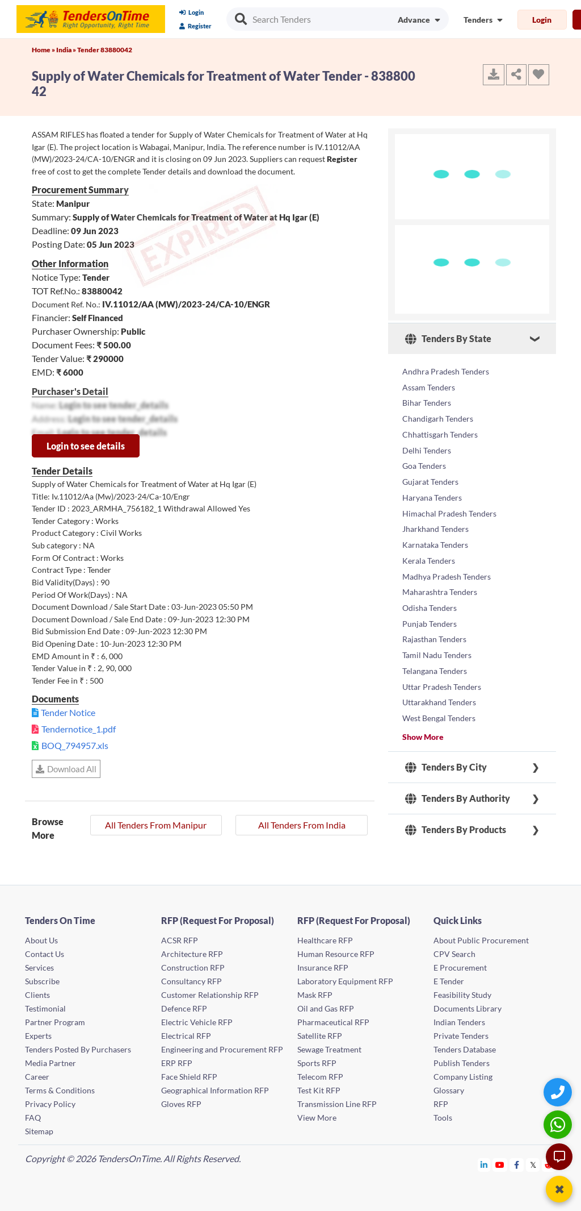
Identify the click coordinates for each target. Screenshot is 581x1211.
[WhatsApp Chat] (559, 1124)
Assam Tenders (428, 384)
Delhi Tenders (426, 438)
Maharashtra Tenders (439, 561)
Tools (442, 1115)
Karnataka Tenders (435, 520)
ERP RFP (176, 1060)
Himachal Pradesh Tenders (449, 493)
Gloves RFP (181, 1101)
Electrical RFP (186, 1033)
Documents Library (467, 1005)
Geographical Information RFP (215, 1087)
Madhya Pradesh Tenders (446, 547)
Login (191, 12)
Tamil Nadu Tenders (436, 616)
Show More (423, 688)
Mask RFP (314, 992)
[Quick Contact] (559, 1092)
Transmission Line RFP (337, 1101)
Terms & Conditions (60, 1087)
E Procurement (460, 964)
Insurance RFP (322, 964)
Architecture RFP (192, 951)
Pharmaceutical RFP (333, 1019)
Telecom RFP (320, 1074)
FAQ (33, 1115)
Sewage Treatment (329, 1046)
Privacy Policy (50, 1101)
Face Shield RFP (189, 1074)
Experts (38, 1033)
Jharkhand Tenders (435, 506)
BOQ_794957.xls (74, 745)
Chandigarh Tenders (437, 411)
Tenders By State (448, 339)
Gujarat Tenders (430, 466)
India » (66, 49)
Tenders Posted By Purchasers (78, 1046)
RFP (440, 1101)
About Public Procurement (481, 937)
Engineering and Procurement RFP (222, 1046)
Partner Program (55, 1019)
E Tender (448, 978)
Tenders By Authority (457, 750)
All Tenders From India (302, 824)
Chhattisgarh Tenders (440, 425)
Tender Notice (68, 712)
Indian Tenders (459, 1019)
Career (37, 1074)
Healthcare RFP (325, 937)
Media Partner (50, 1060)
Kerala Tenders (428, 534)
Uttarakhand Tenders (439, 656)
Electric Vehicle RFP (197, 1019)
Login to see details (86, 445)
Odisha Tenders (429, 575)
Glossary (448, 1087)
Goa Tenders (424, 452)
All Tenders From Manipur (156, 824)
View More (316, 1115)
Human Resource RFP (335, 951)
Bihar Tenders (426, 397)
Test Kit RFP (318, 1087)
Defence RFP (184, 1005)
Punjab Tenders (429, 588)
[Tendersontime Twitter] (533, 1162)
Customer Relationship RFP (210, 992)
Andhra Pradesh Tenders (445, 370)
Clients (37, 992)
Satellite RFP (319, 1033)
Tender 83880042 (104, 49)
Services (39, 964)
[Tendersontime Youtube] (500, 1162)
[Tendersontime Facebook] (517, 1162)
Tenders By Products (455, 781)
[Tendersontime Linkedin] (484, 1162)
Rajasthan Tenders (434, 602)
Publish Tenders (461, 1060)
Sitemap (39, 1128)
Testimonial (45, 1005)
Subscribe (42, 978)
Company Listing (462, 1074)
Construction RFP (193, 964)
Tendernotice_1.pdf (78, 728)
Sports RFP (316, 1060)
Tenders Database (464, 1046)
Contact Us (44, 951)
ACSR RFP (179, 937)
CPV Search (454, 951)
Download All (66, 769)
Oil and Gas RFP (325, 1005)
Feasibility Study (462, 992)
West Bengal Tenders (438, 670)
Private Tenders (461, 1033)
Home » (44, 49)
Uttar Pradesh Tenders (441, 643)
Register (195, 26)
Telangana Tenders (434, 629)
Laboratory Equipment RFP (345, 978)
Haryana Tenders (432, 479)
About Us (41, 937)
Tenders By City (446, 719)
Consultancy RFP (191, 978)
